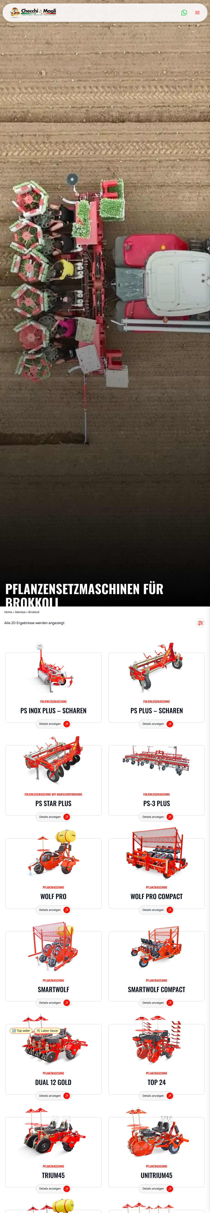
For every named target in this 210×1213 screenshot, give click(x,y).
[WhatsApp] (184, 13)
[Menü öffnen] (197, 12)
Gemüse (20, 612)
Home (8, 612)
